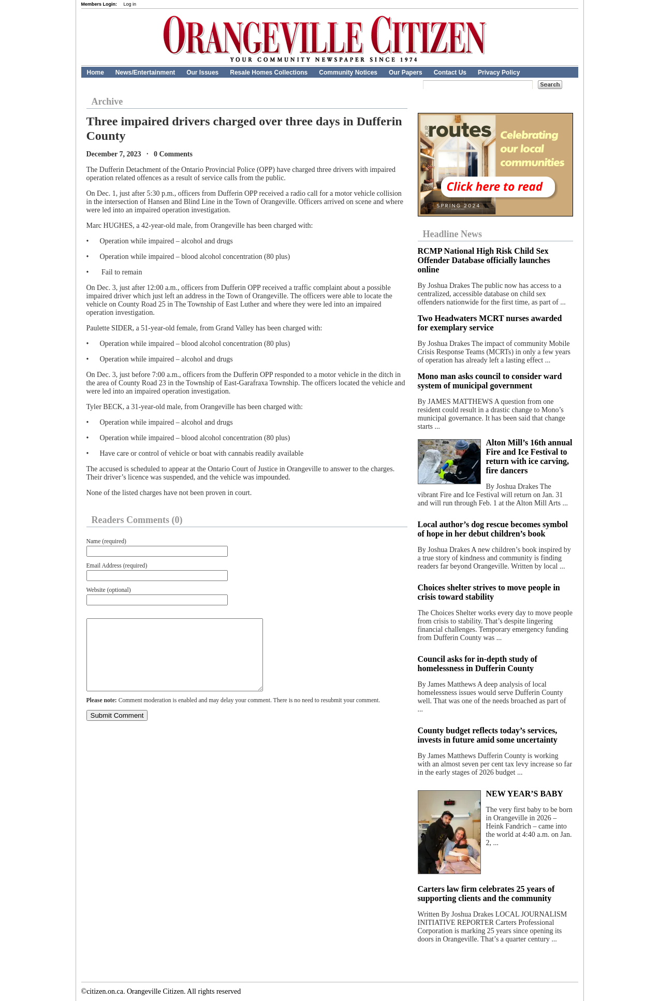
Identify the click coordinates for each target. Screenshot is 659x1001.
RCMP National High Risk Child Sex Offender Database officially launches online (484, 260)
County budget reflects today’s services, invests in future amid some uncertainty (488, 735)
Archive (107, 101)
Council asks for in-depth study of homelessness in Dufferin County (477, 664)
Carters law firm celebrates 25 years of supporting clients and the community (486, 893)
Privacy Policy (499, 72)
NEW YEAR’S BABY (524, 793)
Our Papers (405, 72)
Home (95, 72)
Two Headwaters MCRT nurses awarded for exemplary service (490, 323)
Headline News (452, 234)
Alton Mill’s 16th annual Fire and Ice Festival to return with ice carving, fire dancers (529, 456)
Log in (130, 4)
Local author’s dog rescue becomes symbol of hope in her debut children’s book (493, 529)
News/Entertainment (145, 72)
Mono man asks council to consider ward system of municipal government (490, 381)
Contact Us (450, 72)
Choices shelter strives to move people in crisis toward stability (489, 592)
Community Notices (348, 72)
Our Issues (202, 72)
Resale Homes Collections (268, 72)
